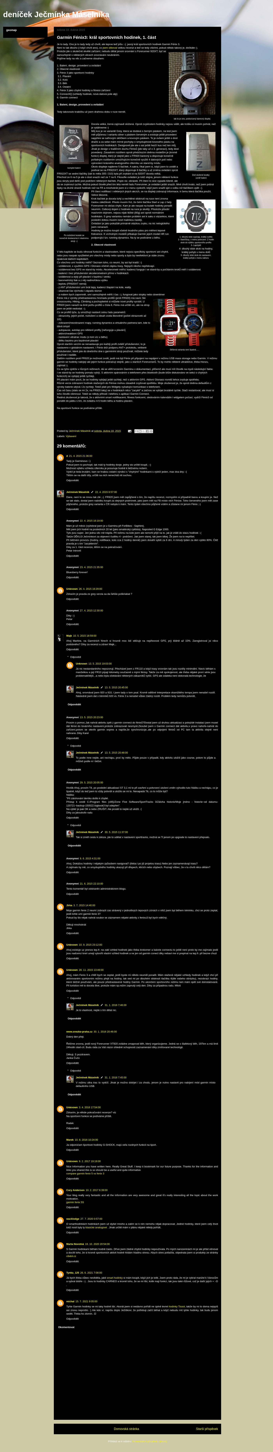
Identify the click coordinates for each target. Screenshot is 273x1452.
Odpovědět (72, 480)
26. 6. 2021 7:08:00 (91, 1272)
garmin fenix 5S (75, 1202)
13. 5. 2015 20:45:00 (116, 687)
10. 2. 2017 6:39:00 (96, 1190)
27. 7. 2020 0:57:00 (91, 1218)
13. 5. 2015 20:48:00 (116, 752)
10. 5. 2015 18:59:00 (84, 635)
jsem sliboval (110, 47)
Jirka (69, 905)
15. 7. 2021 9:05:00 (86, 1301)
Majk (69, 635)
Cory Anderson (75, 1190)
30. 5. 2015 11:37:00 (116, 832)
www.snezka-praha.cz (79, 1031)
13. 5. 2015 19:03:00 (100, 663)
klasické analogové (96, 1227)
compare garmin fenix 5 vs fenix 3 (85, 1173)
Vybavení (71, 436)
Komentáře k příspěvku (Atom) (149, 1441)
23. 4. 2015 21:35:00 (91, 567)
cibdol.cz (71, 1256)
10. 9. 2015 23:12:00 (90, 944)
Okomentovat (66, 1327)
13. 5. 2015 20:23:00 (91, 717)
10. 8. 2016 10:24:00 (86, 1139)
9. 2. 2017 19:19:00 (90, 1161)
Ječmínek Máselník (77, 492)
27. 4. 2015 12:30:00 (91, 610)
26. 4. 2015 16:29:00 (90, 588)
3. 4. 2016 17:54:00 (90, 1107)
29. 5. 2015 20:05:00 (91, 782)
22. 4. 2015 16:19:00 (91, 520)
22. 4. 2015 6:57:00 (106, 492)
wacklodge (72, 1218)
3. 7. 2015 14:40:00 (84, 905)
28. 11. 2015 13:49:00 (91, 969)
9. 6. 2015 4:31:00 (90, 858)
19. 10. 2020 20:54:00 (97, 1244)
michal (70, 1301)
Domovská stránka (126, 1429)
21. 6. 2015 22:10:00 (91, 883)
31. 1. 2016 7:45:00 (116, 1077)
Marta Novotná (75, 1244)
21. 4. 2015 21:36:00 (80, 455)
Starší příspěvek (207, 1429)
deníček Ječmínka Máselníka (56, 14)
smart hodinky (115, 1277)
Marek (70, 1139)
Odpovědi (75, 657)
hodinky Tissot (177, 1306)
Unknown (72, 588)
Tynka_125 (72, 1272)
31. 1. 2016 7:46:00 (116, 1005)
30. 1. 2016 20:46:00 (105, 1031)
